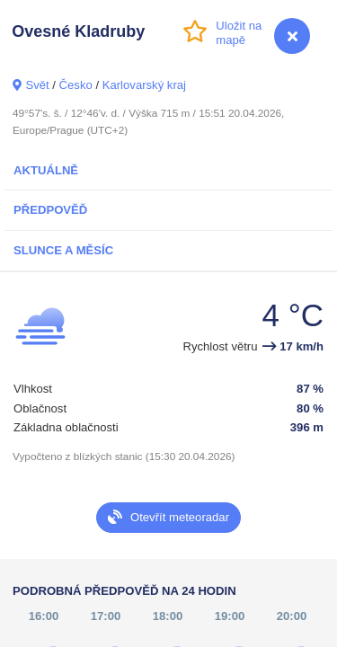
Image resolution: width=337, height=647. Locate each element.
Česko (76, 85)
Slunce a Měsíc (63, 250)
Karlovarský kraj (144, 85)
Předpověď (50, 210)
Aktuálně (45, 170)
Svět (37, 85)
